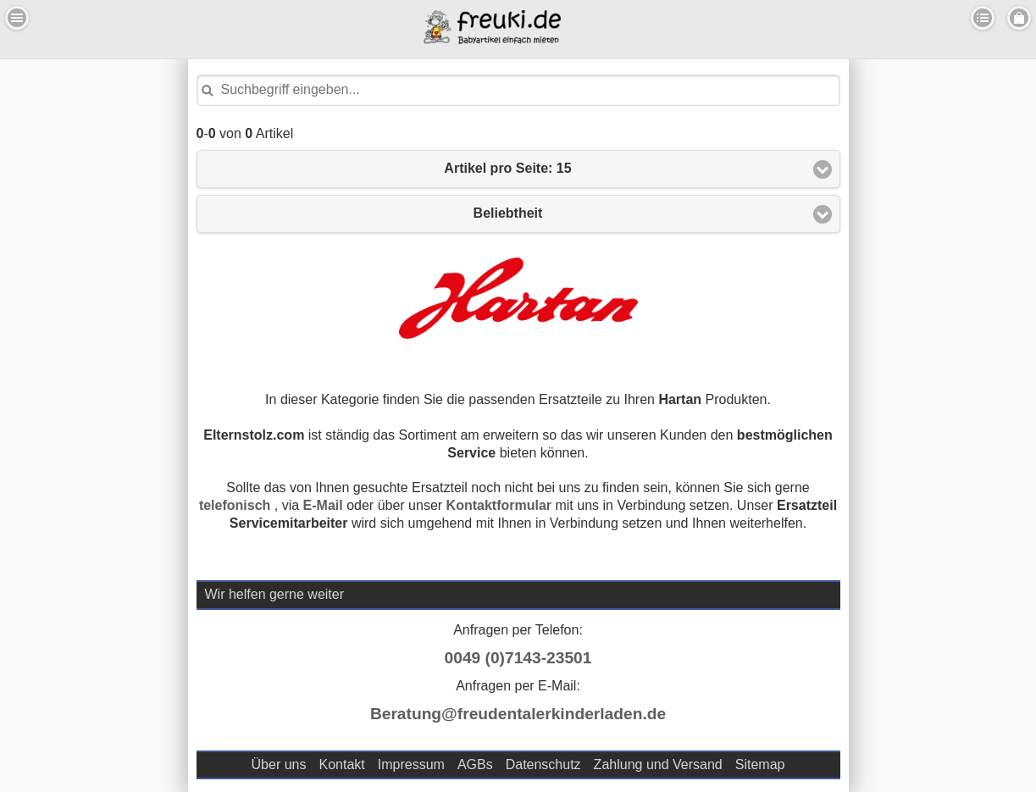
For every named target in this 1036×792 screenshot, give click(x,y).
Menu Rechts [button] (1019, 17)
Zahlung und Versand (658, 764)
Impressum (411, 764)
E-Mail (323, 505)
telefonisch (234, 505)
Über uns (279, 764)
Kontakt (341, 764)
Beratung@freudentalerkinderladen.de (518, 714)
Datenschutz (543, 764)
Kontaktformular (498, 505)
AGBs (475, 764)
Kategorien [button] (982, 17)
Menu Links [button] (17, 17)
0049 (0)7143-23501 (518, 658)
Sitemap (760, 764)
